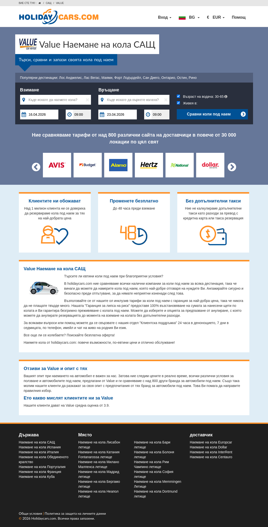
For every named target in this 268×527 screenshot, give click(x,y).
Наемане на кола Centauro (211, 457)
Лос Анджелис (70, 78)
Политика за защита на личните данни (75, 513)
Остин (182, 78)
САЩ (48, 3)
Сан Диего (151, 78)
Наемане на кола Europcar (211, 442)
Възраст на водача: (202, 97)
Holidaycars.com (43, 518)
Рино (193, 78)
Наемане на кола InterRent (211, 452)
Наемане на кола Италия (39, 452)
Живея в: (187, 103)
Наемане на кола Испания (40, 447)
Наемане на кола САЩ (37, 442)
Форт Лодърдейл (127, 78)
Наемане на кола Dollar (208, 447)
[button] (189, 17)
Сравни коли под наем (216, 114)
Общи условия (31, 513)
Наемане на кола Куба (37, 477)
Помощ (239, 17)
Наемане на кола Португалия (42, 467)
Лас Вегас (92, 78)
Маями (107, 78)
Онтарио (168, 78)
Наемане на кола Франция (40, 472)
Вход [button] (164, 17)
